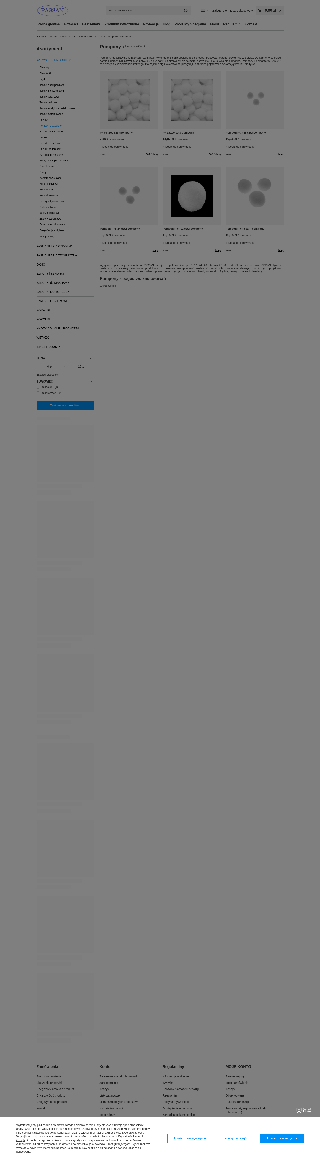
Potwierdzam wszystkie (282, 1138)
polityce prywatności (130, 1132)
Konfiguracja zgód (236, 1138)
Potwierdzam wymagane (190, 1138)
